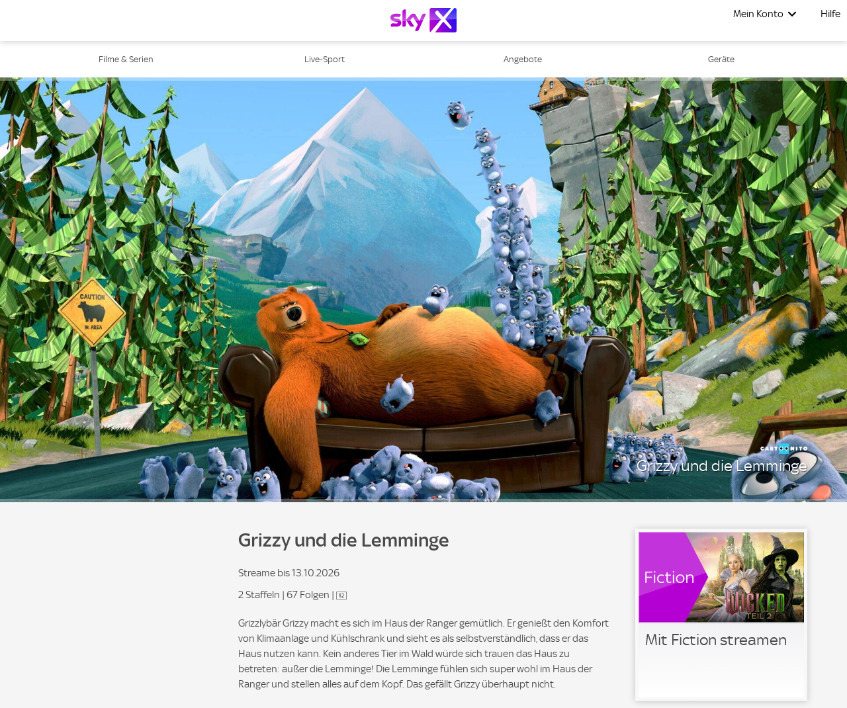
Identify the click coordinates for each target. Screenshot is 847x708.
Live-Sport (324, 59)
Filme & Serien (126, 59)
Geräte (721, 59)
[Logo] (423, 20)
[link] (721, 615)
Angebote (523, 59)
